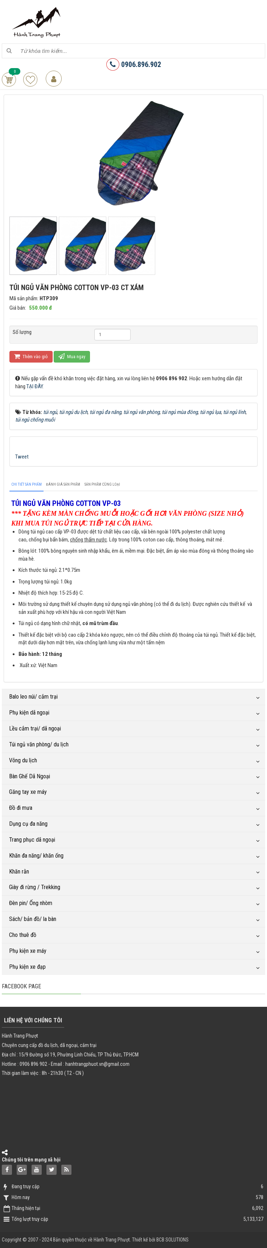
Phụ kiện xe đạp (27, 966)
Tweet (22, 456)
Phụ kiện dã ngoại (29, 712)
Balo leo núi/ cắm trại (33, 696)
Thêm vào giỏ (31, 356)
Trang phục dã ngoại (32, 839)
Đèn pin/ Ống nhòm (30, 903)
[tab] (26, 484)
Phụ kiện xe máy (27, 950)
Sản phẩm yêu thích (30, 79)
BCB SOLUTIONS (172, 1240)
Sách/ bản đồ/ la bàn (32, 919)
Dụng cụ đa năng (28, 823)
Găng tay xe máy (28, 791)
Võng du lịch (23, 760)
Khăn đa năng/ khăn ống (36, 855)
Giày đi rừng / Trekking (34, 887)
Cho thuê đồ (22, 934)
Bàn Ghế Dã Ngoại (29, 776)
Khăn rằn (19, 871)
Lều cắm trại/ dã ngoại (35, 728)
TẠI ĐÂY (34, 386)
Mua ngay (71, 356)
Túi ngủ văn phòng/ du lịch (39, 744)
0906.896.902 (133, 64)
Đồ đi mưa (20, 807)
